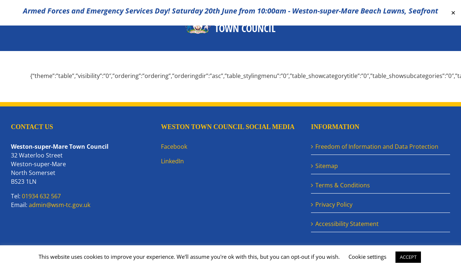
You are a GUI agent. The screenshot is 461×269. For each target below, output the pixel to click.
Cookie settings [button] (367, 256)
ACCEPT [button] (408, 257)
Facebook (174, 147)
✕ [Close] (453, 13)
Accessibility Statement (347, 224)
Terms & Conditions (342, 185)
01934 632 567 (41, 196)
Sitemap (326, 166)
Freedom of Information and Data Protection (376, 147)
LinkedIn (172, 161)
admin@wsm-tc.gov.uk (59, 205)
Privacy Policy (333, 204)
